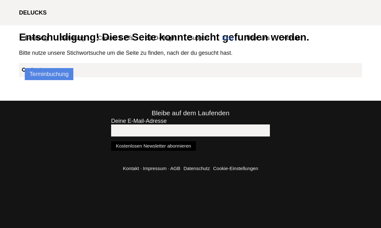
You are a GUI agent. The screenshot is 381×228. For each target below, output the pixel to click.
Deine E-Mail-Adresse (139, 121)
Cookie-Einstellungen (235, 168)
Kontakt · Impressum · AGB (151, 168)
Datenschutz (197, 168)
